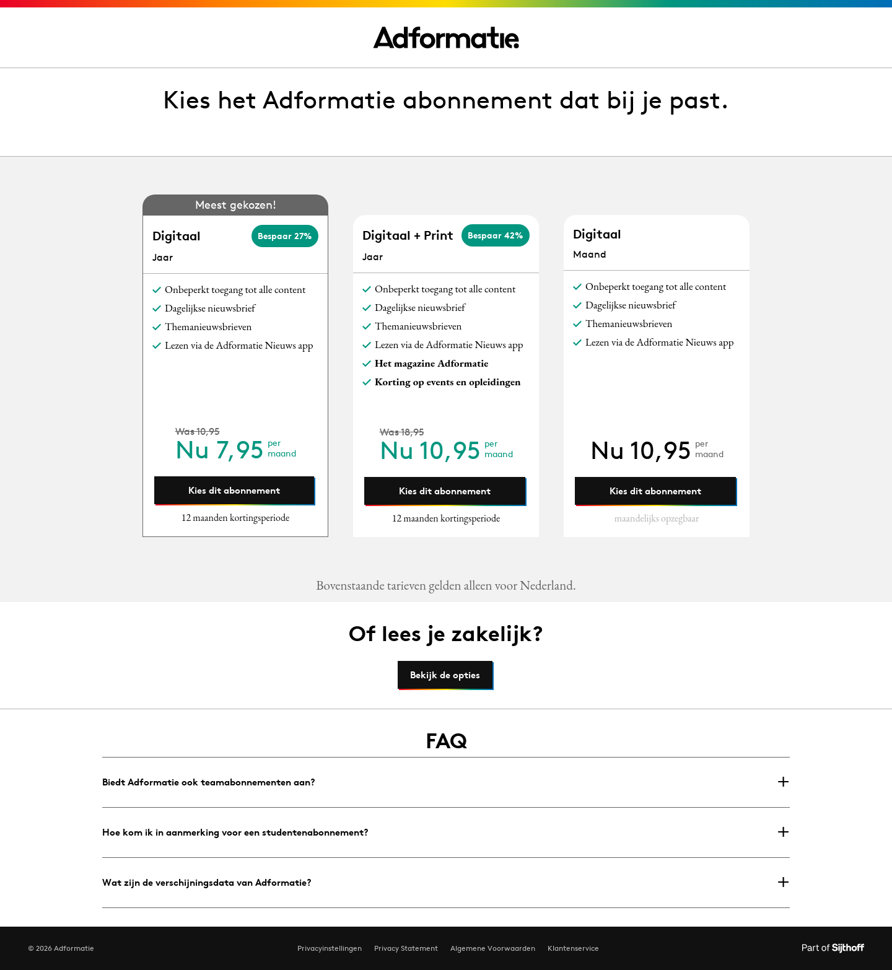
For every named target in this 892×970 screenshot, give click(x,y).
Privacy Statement (406, 948)
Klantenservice (573, 948)
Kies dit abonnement (234, 490)
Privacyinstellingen (329, 948)
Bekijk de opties (445, 675)
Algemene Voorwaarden (492, 948)
